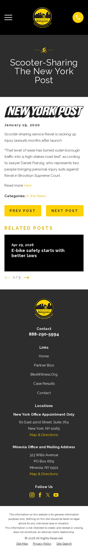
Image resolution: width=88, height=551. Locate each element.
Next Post (64, 211)
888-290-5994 (44, 334)
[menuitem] (22, 544)
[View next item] (26, 277)
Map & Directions (44, 435)
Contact (44, 393)
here (27, 185)
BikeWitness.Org (44, 374)
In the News (36, 196)
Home (44, 356)
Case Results (44, 383)
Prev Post (23, 211)
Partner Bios (44, 365)
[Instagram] (32, 494)
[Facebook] (40, 494)
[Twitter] (48, 494)
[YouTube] (56, 494)
